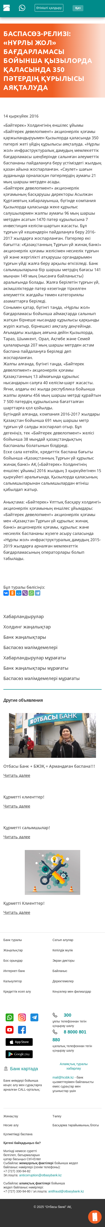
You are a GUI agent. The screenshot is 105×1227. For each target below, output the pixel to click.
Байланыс (59, 971)
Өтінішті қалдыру (49, 8)
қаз (77, 8)
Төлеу (56, 1116)
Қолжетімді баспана (17, 1134)
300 (67, 1015)
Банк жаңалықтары (24, 637)
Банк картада (24, 1068)
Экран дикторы (63, 960)
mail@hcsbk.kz (63, 1077)
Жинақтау (10, 1116)
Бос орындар (13, 960)
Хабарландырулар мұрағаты (34, 658)
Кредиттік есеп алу (17, 991)
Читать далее (16, 775)
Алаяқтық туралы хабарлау (74, 1066)
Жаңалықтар (13, 950)
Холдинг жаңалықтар (27, 627)
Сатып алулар (62, 940)
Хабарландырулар (23, 616)
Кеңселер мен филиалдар (71, 991)
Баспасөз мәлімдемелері (30, 647)
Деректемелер (63, 981)
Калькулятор (12, 981)
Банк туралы (12, 940)
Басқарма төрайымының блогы (75, 1125)
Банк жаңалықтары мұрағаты (35, 668)
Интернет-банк (14, 971)
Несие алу (10, 1125)
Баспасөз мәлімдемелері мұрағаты (41, 678)
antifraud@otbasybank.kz (66, 1191)
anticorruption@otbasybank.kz (40, 1175)
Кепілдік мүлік (62, 950)
